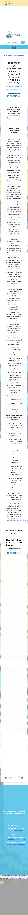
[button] (6, 778)
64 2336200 (7, 4)
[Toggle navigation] (17, 2)
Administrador (15, 88)
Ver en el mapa (18, 830)
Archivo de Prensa (16, 89)
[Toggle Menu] (14, 47)
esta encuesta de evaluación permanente (19, 878)
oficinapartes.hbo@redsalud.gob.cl (16, 844)
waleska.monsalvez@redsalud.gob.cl (17, 520)
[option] (14, 778)
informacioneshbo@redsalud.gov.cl (16, 839)
